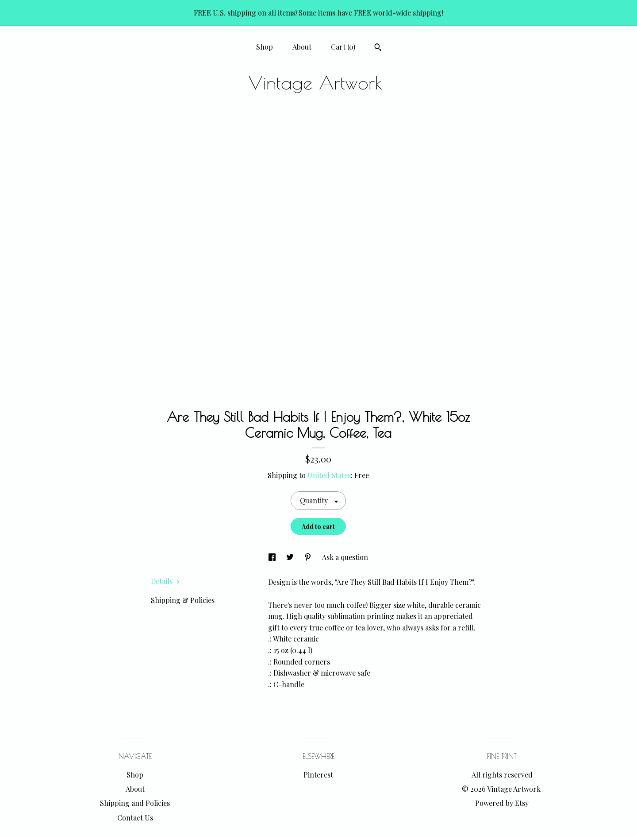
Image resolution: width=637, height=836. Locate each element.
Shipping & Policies (183, 600)
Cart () (343, 46)
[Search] (378, 48)
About (301, 46)
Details (165, 581)
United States (329, 475)
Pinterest (318, 774)
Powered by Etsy (502, 803)
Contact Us (135, 817)
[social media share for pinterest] (308, 557)
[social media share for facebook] (273, 557)
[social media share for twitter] (290, 557)
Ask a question (345, 557)
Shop (264, 46)
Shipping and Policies (135, 803)
